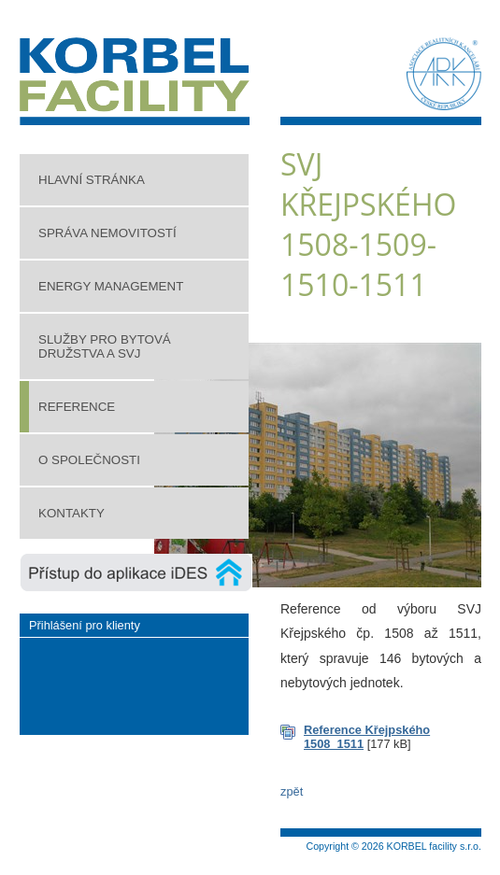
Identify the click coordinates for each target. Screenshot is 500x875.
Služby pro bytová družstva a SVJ (104, 346)
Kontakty (71, 513)
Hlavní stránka (91, 180)
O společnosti (89, 460)
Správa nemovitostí (107, 233)
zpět (291, 791)
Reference (76, 407)
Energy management (110, 286)
